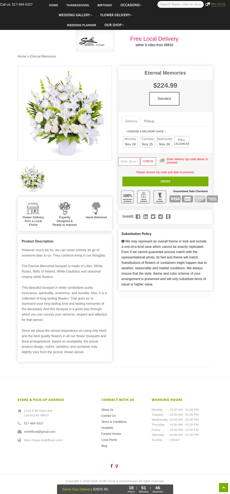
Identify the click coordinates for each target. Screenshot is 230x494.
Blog (104, 445)
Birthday (104, 5)
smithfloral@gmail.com (40, 431)
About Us (107, 409)
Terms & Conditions (114, 421)
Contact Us (108, 415)
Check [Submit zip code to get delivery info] (148, 161)
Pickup (149, 121)
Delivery (131, 121)
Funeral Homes (111, 433)
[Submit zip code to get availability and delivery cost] (129, 161)
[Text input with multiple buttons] (180, 4)
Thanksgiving (77, 5)
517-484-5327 (33, 423)
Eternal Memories (43, 56)
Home (53, 5)
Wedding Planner (81, 25)
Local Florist (109, 439)
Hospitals (107, 427)
